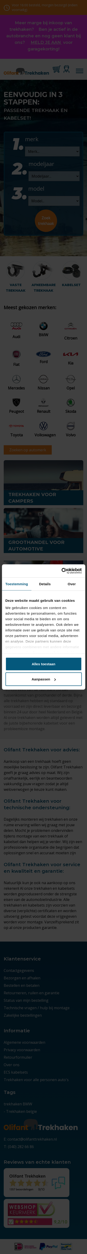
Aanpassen (44, 679)
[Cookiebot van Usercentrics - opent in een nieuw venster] (62, 571)
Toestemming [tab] (16, 584)
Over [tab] (72, 584)
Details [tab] (45, 584)
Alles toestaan (43, 664)
